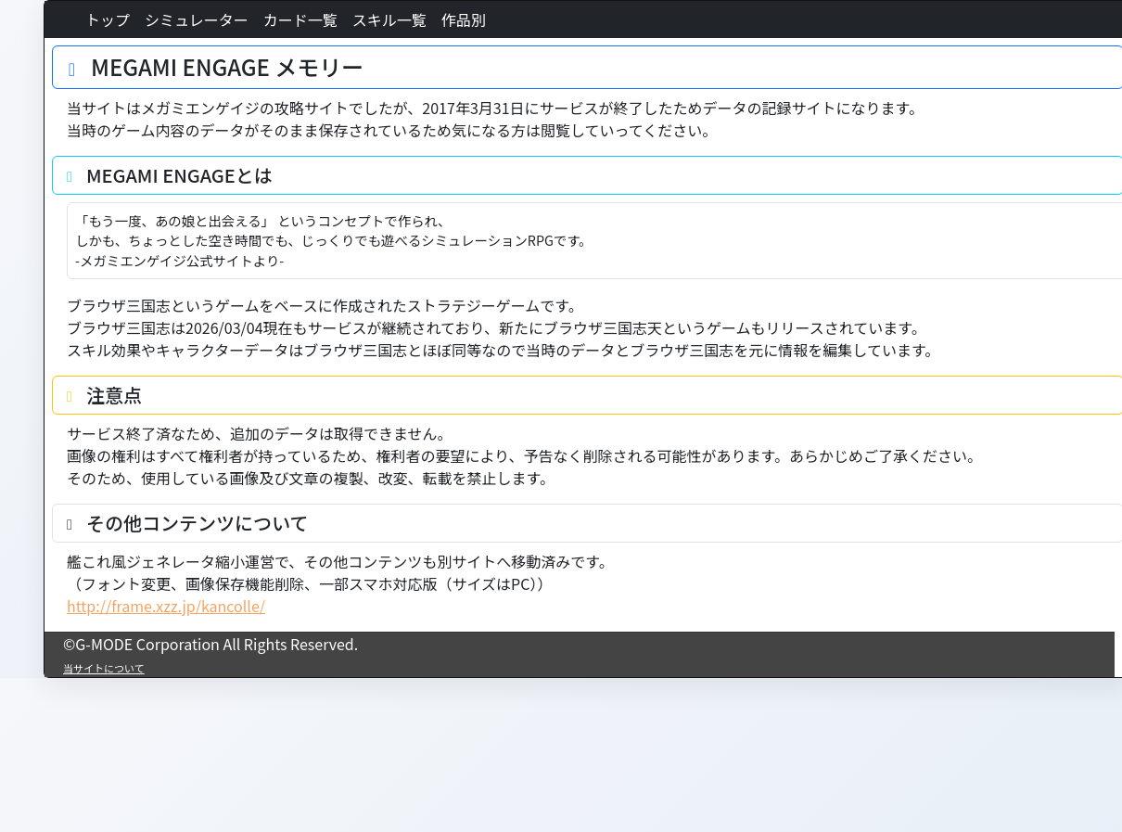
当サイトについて (104, 667)
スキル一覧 (389, 19)
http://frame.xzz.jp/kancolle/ (166, 606)
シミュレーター (197, 19)
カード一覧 (300, 19)
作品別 (463, 19)
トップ (107, 19)
